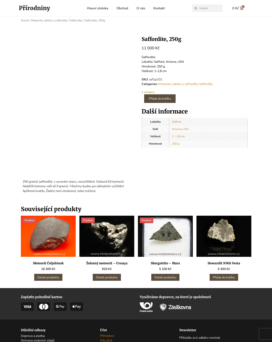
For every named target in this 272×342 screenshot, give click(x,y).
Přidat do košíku (160, 98)
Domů (25, 20)
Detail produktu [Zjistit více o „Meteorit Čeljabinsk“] (48, 248)
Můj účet (106, 311)
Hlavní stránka (97, 8)
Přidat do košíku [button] (224, 248)
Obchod (122, 8)
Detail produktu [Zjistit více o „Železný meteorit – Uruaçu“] (107, 248)
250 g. (176, 143)
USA (186, 129)
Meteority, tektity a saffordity (49, 20)
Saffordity (76, 20)
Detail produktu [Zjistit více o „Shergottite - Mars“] (165, 248)
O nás (140, 8)
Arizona (177, 129)
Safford (176, 121)
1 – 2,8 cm (178, 136)
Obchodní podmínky (35, 316)
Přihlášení (107, 307)
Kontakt (159, 8)
